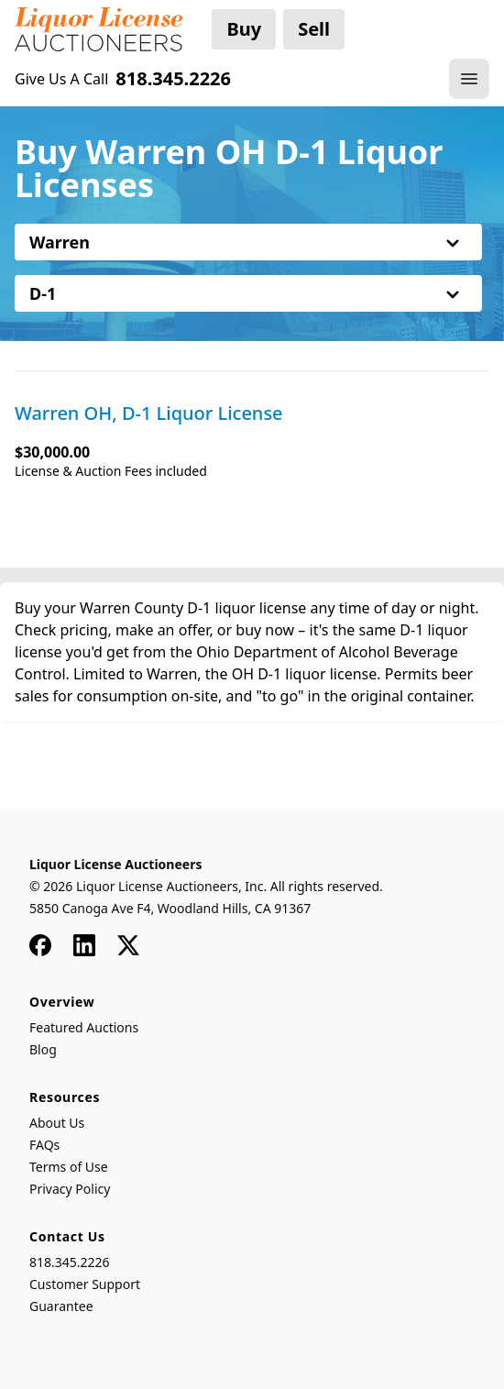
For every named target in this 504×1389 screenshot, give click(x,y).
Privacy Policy (69, 1188)
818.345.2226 (69, 1262)
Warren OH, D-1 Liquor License (149, 413)
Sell (314, 29)
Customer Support (84, 1284)
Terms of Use (68, 1166)
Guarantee (61, 1306)
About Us (56, 1122)
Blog (43, 1049)
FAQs (44, 1144)
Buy (243, 29)
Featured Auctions (83, 1027)
